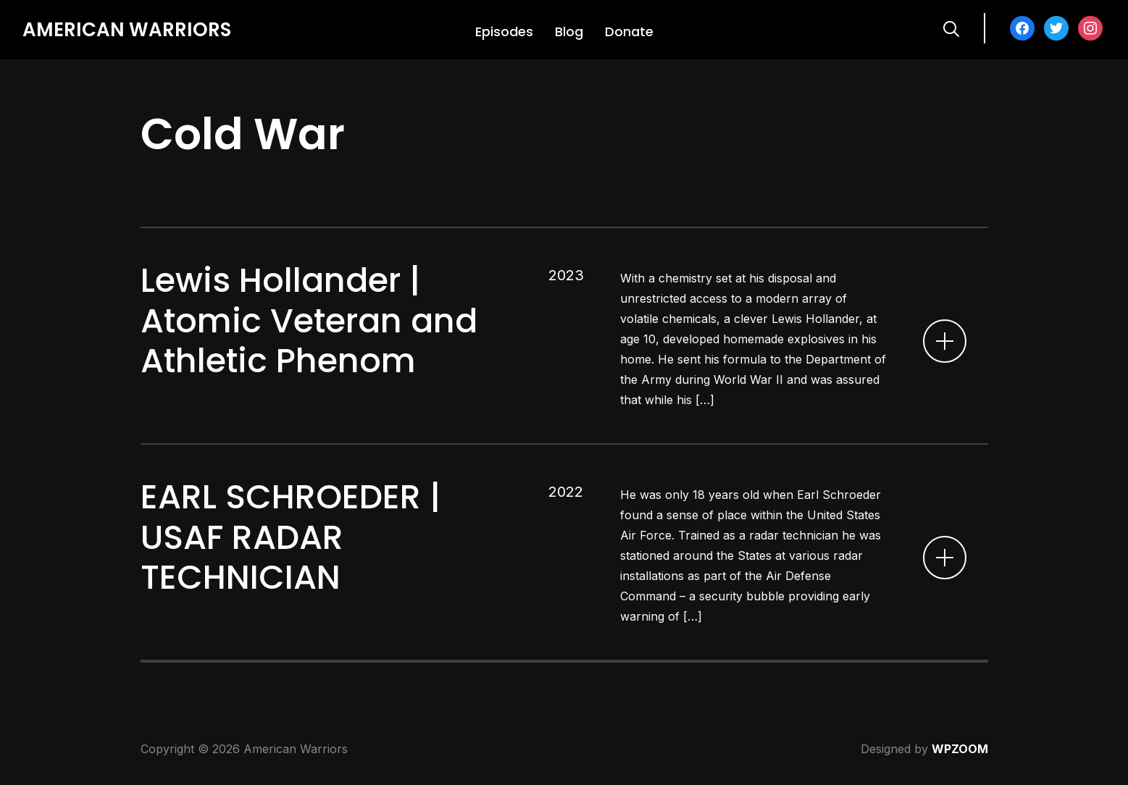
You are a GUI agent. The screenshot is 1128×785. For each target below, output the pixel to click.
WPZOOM (960, 749)
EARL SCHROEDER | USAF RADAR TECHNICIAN (290, 537)
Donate (629, 31)
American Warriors (126, 30)
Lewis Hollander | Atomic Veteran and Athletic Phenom (309, 320)
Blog (569, 31)
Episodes (504, 31)
